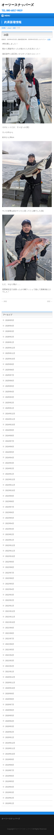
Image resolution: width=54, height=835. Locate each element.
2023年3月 (9, 529)
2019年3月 (9, 792)
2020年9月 (9, 693)
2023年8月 (9, 501)
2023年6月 (9, 512)
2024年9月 (9, 430)
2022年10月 (10, 556)
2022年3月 (9, 595)
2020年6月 (9, 710)
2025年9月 (9, 364)
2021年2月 (9, 666)
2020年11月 (10, 682)
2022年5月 (9, 584)
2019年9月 (9, 759)
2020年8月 (9, 699)
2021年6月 (9, 644)
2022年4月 (9, 589)
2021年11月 (10, 617)
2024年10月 (10, 425)
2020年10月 (10, 688)
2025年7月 (9, 375)
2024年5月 (9, 452)
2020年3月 (9, 726)
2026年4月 (9, 326)
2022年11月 (10, 551)
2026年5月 (9, 320)
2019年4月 (9, 787)
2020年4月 (9, 721)
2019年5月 (9, 781)
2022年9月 (9, 562)
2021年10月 (10, 622)
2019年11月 (10, 748)
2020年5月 (9, 715)
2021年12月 (10, 611)
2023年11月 (10, 485)
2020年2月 (9, 732)
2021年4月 (9, 655)
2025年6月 (9, 381)
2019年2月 (9, 798)
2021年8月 (9, 633)
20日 (4, 301)
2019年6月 (9, 776)
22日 (49, 301)
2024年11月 (10, 419)
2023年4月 (9, 523)
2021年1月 (9, 671)
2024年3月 (9, 463)
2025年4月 (9, 392)
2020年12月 (10, 677)
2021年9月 (9, 628)
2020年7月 (9, 704)
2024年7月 (9, 441)
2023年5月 (9, 518)
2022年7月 (9, 573)
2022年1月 (9, 606)
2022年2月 (9, 600)
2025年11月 (10, 353)
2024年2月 (9, 468)
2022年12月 (10, 545)
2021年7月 (9, 639)
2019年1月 (9, 803)
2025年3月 (9, 397)
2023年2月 (9, 534)
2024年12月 (10, 414)
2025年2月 (9, 403)
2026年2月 (9, 337)
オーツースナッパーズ (18, 5)
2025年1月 (9, 408)
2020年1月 (9, 737)
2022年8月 (9, 567)
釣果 (49, 39)
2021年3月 (9, 660)
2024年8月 (9, 436)
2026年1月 (9, 342)
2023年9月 (9, 496)
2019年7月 (9, 770)
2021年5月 (9, 649)
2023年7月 (9, 507)
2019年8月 (9, 765)
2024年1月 (9, 474)
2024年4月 (9, 458)
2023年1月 (9, 540)
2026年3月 (9, 331)
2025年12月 (10, 348)
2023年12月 (10, 479)
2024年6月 (9, 447)
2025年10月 (10, 359)
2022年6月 (9, 578)
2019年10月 (10, 754)
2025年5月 (9, 386)
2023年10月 (10, 490)
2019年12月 (10, 743)
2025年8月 (9, 370)
